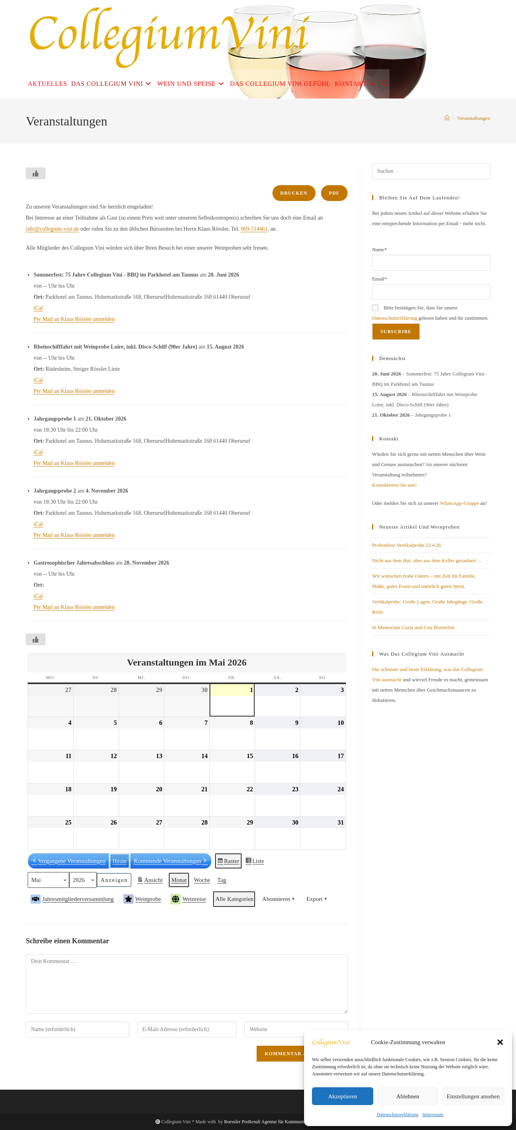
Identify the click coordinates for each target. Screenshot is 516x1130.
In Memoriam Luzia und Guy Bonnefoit (413, 627)
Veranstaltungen (473, 118)
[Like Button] (35, 173)
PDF (334, 193)
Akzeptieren (342, 1096)
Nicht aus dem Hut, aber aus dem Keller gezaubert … (427, 560)
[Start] (447, 118)
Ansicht (150, 881)
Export (317, 899)
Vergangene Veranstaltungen (68, 860)
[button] (500, 1042)
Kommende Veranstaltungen (171, 860)
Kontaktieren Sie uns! (394, 485)
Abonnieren (279, 899)
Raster (228, 861)
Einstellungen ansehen (473, 1096)
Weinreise (188, 899)
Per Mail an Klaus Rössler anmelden (74, 319)
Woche (202, 880)
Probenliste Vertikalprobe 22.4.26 (406, 545)
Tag (221, 880)
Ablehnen (407, 1096)
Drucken (294, 193)
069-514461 (254, 229)
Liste (254, 861)
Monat (179, 880)
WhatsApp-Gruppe (459, 503)
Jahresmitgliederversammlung (72, 899)
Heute (120, 860)
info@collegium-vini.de (52, 229)
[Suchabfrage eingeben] (431, 171)
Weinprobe (142, 899)
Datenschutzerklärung (397, 1114)
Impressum (432, 1114)
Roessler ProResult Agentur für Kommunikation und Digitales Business (292, 1121)
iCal (38, 308)
